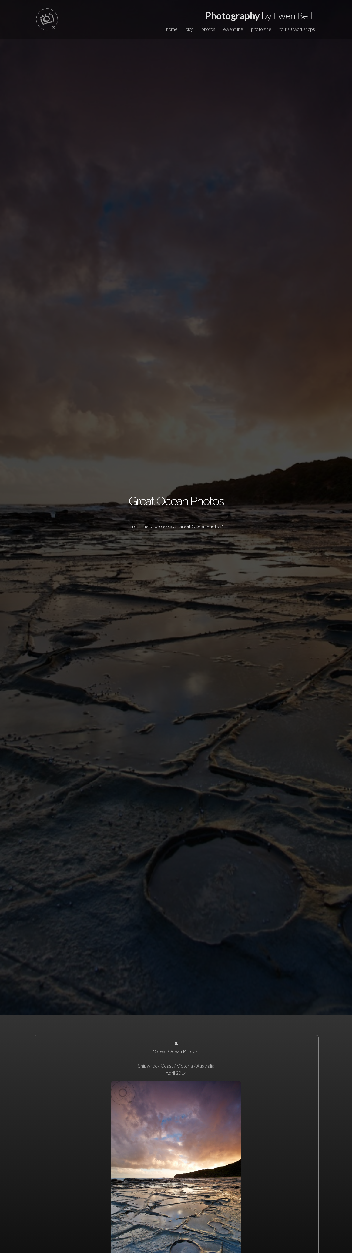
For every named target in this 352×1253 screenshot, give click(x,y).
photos (208, 29)
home (171, 29)
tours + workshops (297, 29)
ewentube (233, 29)
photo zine (261, 29)
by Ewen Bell (258, 16)
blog (189, 29)
